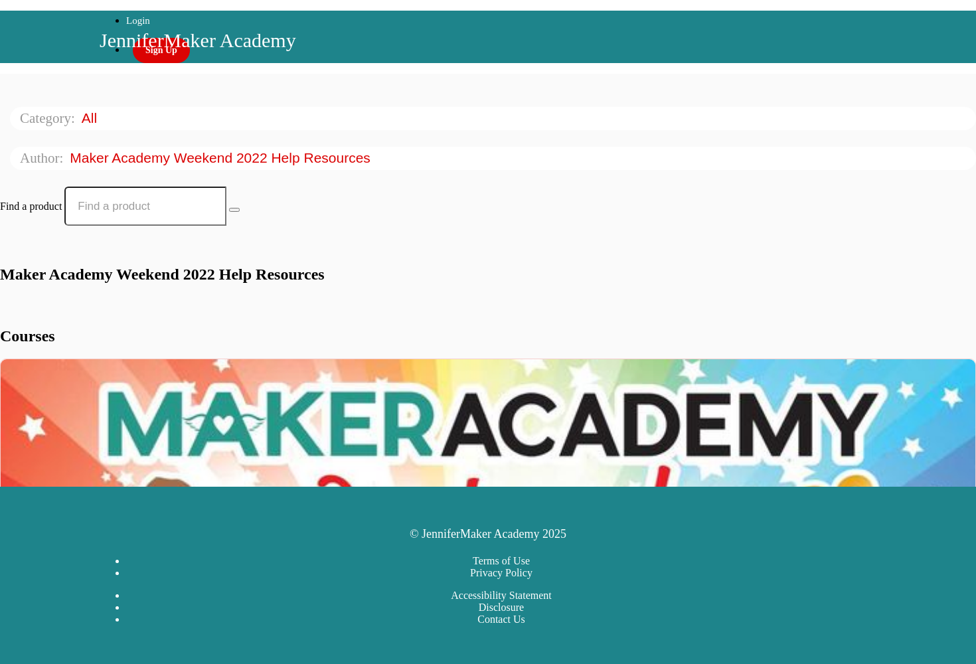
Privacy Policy (501, 572)
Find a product (31, 206)
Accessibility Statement (501, 595)
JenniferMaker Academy (198, 40)
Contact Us (501, 619)
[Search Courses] (234, 210)
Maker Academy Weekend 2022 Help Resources (222, 157)
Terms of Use (501, 560)
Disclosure (501, 607)
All (91, 117)
